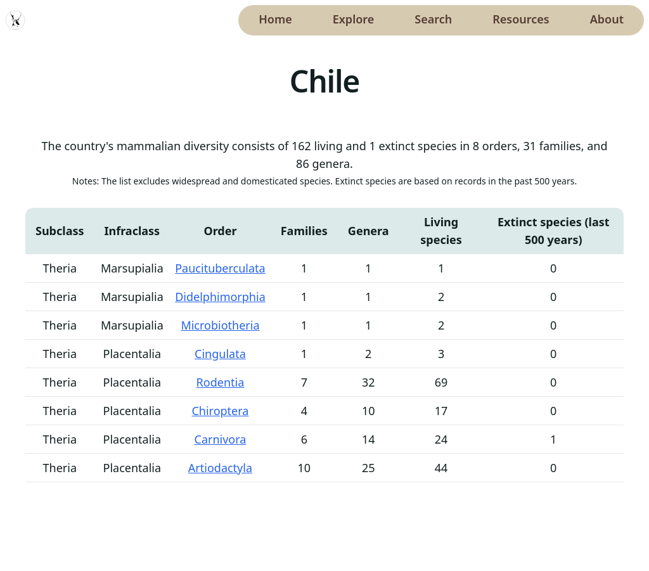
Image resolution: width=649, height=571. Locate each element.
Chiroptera (219, 410)
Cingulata (220, 353)
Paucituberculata (220, 268)
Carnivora (221, 439)
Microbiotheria (220, 325)
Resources (520, 19)
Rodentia (220, 382)
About (607, 19)
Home (275, 19)
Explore (354, 19)
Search (433, 19)
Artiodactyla (220, 467)
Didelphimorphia (220, 296)
